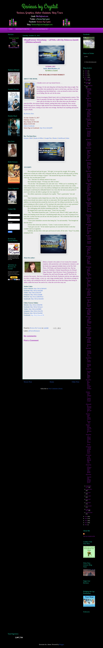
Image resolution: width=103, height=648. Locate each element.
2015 (86, 518)
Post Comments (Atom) (55, 388)
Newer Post (28, 382)
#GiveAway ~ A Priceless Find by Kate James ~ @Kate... (88, 468)
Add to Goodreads (29, 126)
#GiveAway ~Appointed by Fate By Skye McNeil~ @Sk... (88, 187)
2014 (86, 520)
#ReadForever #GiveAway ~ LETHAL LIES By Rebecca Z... (88, 103)
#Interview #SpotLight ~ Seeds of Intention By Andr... (88, 122)
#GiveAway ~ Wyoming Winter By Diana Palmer (88, 143)
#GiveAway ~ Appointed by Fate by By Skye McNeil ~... (88, 479)
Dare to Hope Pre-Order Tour (22, 29)
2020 (86, 71)
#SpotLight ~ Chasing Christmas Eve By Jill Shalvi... (88, 352)
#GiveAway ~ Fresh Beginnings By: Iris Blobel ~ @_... (88, 250)
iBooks (55, 138)
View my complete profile (89, 536)
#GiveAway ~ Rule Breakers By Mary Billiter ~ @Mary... (88, 311)
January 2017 (89, 512)
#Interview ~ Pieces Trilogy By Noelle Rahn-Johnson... (88, 261)
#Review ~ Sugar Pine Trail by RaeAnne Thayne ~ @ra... (88, 418)
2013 (86, 522)
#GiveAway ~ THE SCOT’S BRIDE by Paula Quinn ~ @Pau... (88, 113)
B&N (31, 138)
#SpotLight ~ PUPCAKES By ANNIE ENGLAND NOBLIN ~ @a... (88, 176)
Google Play (48, 138)
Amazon (26, 138)
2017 (86, 77)
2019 (86, 73)
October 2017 (89, 85)
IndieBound (61, 138)
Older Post (75, 382)
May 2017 (88, 499)
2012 (86, 524)
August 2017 (89, 489)
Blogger (61, 644)
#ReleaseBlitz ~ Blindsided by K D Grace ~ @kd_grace (88, 408)
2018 (86, 75)
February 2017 (88, 510)
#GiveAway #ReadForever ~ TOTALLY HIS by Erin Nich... (88, 92)
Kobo (67, 138)
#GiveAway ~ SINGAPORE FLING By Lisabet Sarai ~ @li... (88, 153)
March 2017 (89, 506)
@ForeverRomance (34, 331)
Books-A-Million (38, 138)
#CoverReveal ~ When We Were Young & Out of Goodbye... (88, 385)
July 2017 (88, 492)
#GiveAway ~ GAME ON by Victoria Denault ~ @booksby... (88, 342)
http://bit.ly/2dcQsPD (46, 128)
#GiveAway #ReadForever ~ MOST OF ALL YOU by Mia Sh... (88, 218)
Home (11, 29)
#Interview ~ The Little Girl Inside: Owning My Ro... (88, 292)
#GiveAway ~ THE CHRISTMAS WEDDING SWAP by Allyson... (88, 321)
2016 (86, 516)
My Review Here (29, 113)
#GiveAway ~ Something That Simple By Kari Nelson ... (88, 133)
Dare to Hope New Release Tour (40, 29)
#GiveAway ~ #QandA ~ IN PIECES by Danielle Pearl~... (88, 302)
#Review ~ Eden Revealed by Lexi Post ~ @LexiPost (88, 428)
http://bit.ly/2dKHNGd (36, 297)
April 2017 (88, 502)
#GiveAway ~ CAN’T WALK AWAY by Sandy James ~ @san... (88, 331)
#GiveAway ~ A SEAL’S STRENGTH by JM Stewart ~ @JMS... (88, 439)
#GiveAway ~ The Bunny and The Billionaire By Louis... (88, 459)
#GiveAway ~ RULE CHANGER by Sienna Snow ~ (88, 450)
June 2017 (88, 496)
